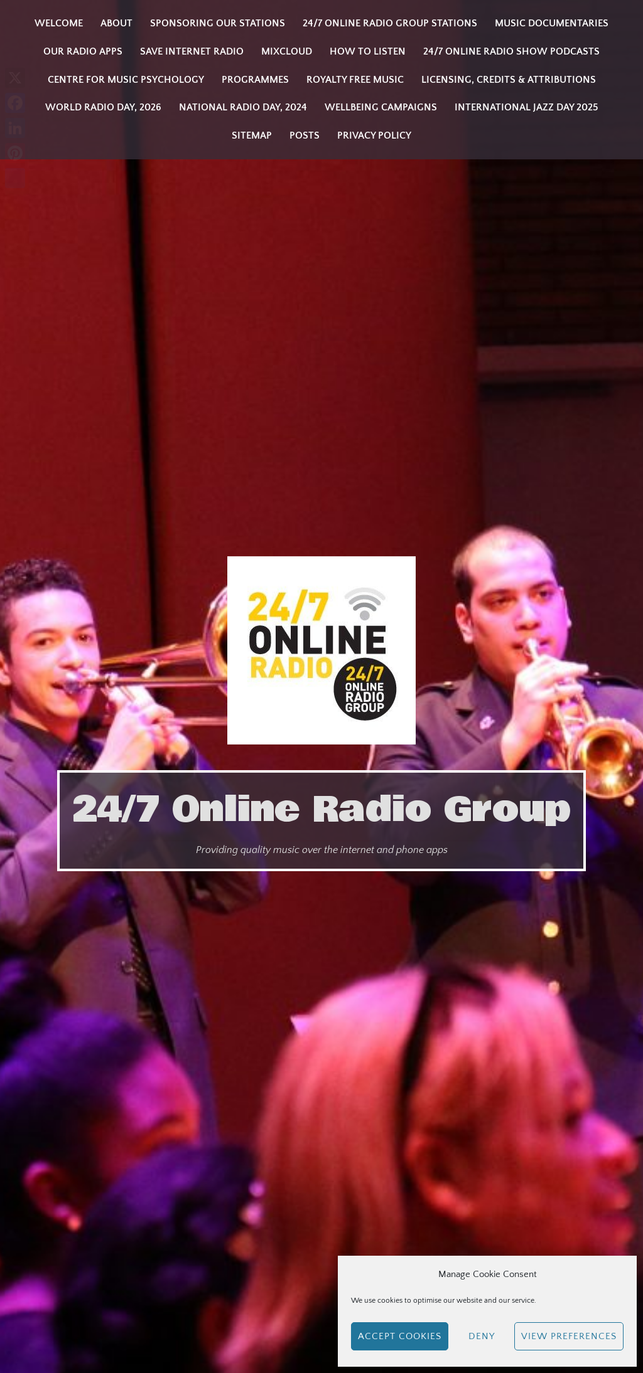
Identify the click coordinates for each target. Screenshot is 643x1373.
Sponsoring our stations (217, 23)
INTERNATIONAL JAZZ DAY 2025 (526, 107)
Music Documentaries (551, 23)
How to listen (368, 51)
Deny (481, 1336)
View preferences (569, 1336)
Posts (304, 135)
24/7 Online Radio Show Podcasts (511, 51)
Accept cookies (399, 1336)
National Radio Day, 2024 (243, 107)
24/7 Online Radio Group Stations (390, 23)
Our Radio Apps (82, 51)
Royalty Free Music (355, 79)
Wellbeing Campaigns (381, 107)
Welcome (59, 23)
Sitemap (252, 135)
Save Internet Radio (192, 51)
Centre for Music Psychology (126, 79)
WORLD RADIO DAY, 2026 (103, 107)
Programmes (255, 79)
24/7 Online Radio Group (321, 810)
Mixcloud (286, 51)
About (116, 23)
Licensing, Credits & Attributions (508, 79)
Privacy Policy (374, 135)
